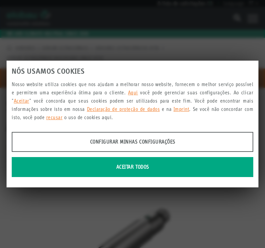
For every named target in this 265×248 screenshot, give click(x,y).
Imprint (181, 109)
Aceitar (21, 101)
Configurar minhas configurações (132, 142)
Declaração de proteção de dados (123, 109)
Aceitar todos (132, 167)
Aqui (133, 92)
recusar (54, 117)
